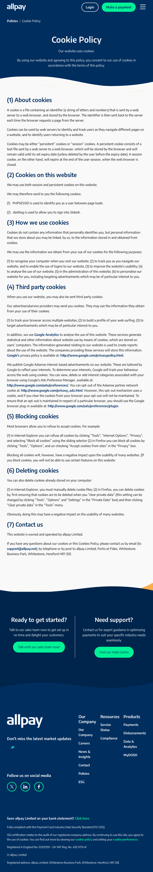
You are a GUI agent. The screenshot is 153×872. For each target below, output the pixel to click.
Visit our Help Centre (114, 652)
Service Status (105, 727)
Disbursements (135, 733)
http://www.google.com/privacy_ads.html (51, 390)
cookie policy (83, 839)
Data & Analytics (130, 744)
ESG (81, 782)
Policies (12, 21)
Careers (84, 743)
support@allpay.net (21, 549)
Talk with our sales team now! (39, 647)
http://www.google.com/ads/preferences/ (37, 385)
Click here (82, 818)
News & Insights (84, 754)
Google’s (13, 355)
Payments (131, 725)
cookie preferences (125, 839)
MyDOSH (130, 755)
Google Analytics (46, 335)
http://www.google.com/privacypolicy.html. (92, 355)
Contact (84, 765)
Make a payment (118, 7)
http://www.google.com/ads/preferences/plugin (83, 406)
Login (90, 7)
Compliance (109, 738)
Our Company (85, 732)
